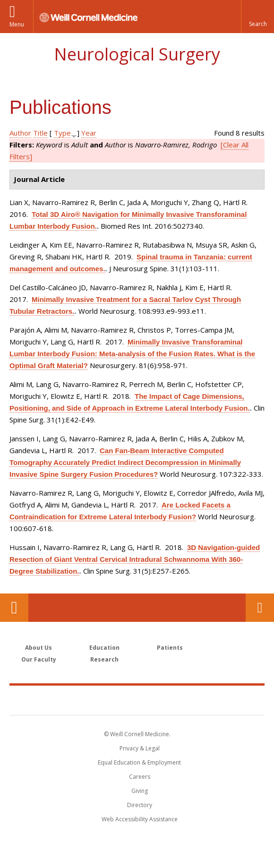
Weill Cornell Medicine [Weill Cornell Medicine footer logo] (137, 699)
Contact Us (260, 608)
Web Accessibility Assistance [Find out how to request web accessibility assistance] (140, 819)
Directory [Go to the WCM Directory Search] (139, 805)
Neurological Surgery (137, 54)
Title (40, 133)
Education (104, 648)
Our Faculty (38, 659)
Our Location (14, 608)
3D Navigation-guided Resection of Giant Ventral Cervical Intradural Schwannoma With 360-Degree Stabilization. (134, 559)
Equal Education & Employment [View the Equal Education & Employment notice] (139, 762)
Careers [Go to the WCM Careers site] (139, 777)
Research (104, 659)
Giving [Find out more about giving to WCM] (139, 791)
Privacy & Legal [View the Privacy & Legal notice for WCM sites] (140, 748)
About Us (38, 648)
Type (62, 133)
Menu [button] (16, 24)
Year (88, 133)
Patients (170, 648)
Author (20, 133)
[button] (257, 16)
